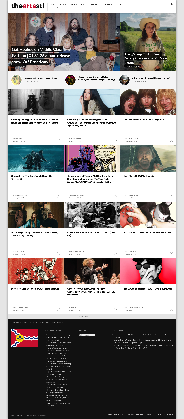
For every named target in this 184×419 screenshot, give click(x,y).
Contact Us (168, 415)
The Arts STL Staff (78, 195)
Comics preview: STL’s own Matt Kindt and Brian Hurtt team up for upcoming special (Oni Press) (90, 179)
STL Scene (106, 4)
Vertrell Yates (134, 66)
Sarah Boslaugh (142, 82)
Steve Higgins (33, 82)
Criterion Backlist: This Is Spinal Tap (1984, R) (144, 119)
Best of (118, 4)
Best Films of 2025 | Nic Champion (139, 176)
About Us (54, 8)
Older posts (83, 317)
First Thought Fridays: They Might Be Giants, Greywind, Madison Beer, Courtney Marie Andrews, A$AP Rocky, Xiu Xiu (91, 122)
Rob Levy (18, 139)
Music (53, 4)
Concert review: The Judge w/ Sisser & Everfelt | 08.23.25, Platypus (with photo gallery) (57, 358)
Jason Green (20, 66)
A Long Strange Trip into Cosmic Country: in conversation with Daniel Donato (146, 58)
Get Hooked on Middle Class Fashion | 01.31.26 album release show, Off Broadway (41, 55)
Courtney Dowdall (135, 308)
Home (109, 415)
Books (94, 4)
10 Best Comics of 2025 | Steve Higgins (40, 78)
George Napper (21, 195)
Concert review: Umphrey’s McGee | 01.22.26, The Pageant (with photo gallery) (143, 345)
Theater (83, 4)
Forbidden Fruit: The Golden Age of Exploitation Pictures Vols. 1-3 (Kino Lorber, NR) (58, 337)
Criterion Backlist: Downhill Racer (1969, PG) (151, 78)
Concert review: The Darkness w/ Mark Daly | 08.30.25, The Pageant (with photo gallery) (58, 345)
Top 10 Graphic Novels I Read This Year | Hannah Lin (148, 232)
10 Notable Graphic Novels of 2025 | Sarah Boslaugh (35, 288)
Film (62, 4)
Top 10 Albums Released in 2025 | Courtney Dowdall (148, 288)
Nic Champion (132, 195)
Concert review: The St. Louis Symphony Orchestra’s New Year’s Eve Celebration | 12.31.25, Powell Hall (91, 291)
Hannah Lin (131, 251)
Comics (71, 4)
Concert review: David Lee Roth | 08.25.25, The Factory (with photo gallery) (58, 366)
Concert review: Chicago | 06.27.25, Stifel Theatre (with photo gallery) (57, 379)
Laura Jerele (87, 83)
